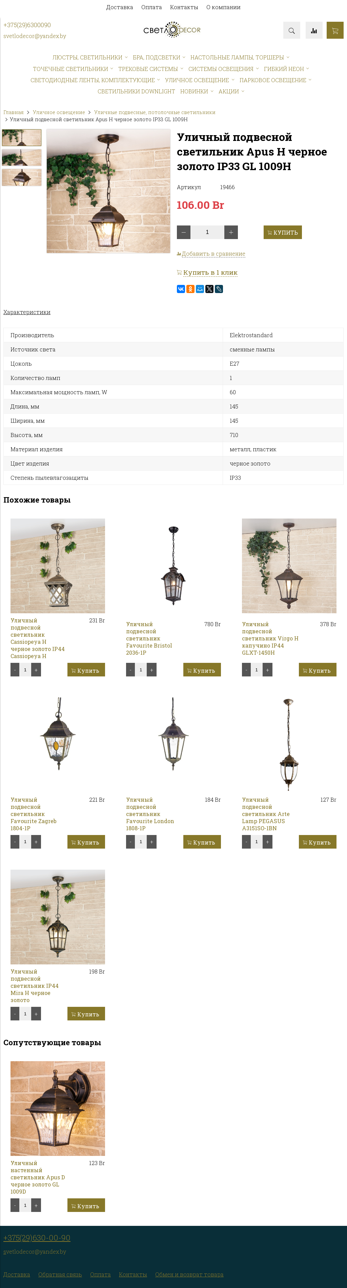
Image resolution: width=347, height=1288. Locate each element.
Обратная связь (60, 1274)
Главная (13, 112)
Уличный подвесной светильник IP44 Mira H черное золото (35, 985)
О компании (223, 7)
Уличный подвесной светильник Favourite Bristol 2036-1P (149, 638)
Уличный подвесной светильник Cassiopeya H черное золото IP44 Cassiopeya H (38, 638)
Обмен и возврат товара (189, 1274)
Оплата (151, 7)
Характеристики (26, 311)
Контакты (184, 7)
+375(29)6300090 (27, 25)
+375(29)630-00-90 (36, 1237)
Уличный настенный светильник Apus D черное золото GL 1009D (38, 1177)
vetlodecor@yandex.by (36, 35)
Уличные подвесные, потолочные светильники (155, 112)
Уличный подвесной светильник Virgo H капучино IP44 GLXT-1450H (270, 638)
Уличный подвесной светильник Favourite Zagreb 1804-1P (34, 814)
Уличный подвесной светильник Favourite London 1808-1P (150, 814)
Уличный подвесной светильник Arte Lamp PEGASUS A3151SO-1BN (266, 814)
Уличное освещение (59, 112)
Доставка (119, 7)
